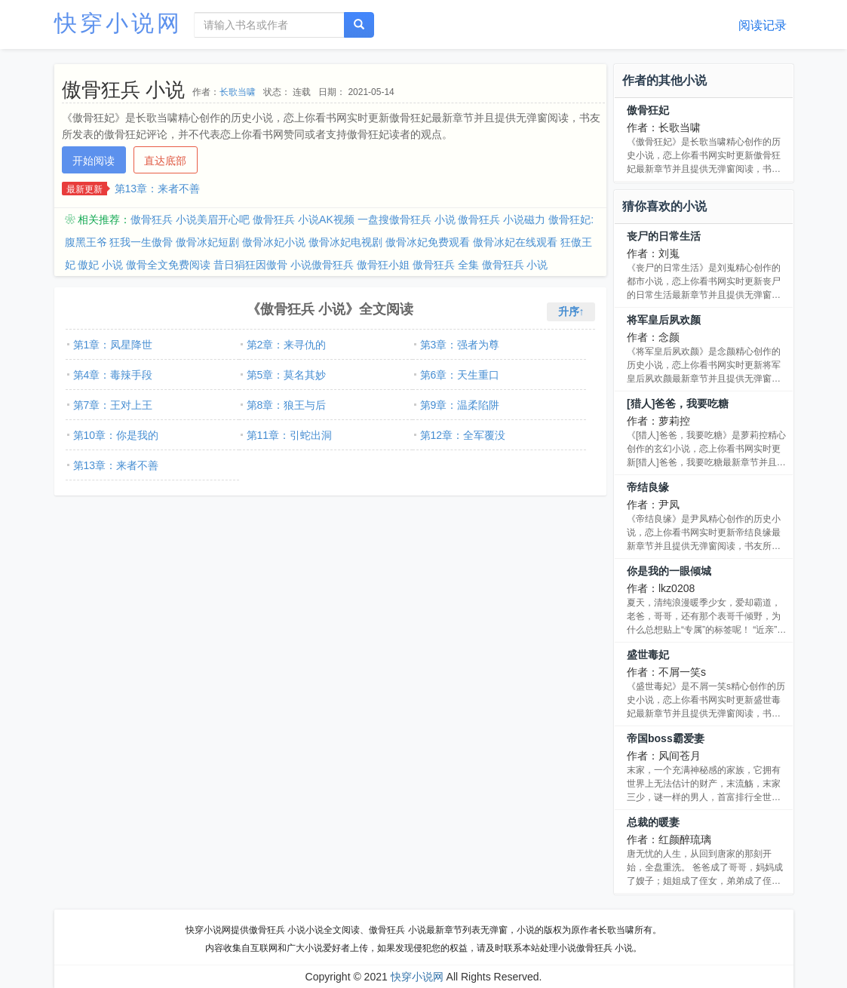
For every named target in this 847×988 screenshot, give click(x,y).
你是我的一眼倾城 (669, 571)
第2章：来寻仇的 (287, 345)
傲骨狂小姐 (383, 265)
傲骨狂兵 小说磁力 (501, 219)
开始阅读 (93, 161)
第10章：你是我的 (116, 435)
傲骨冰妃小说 (273, 242)
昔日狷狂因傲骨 (250, 265)
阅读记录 (762, 25)
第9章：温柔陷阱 (460, 405)
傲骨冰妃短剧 (207, 242)
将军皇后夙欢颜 (664, 320)
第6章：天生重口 (460, 375)
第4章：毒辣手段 (113, 375)
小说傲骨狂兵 (322, 265)
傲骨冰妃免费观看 (427, 242)
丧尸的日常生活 (664, 236)
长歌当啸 (237, 92)
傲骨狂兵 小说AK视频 (303, 219)
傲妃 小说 (100, 265)
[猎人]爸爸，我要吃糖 (678, 403)
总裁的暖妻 (653, 822)
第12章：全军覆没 (463, 435)
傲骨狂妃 (648, 110)
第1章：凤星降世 (113, 345)
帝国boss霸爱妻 (665, 738)
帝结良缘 (648, 487)
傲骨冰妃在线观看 (515, 242)
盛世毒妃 (648, 655)
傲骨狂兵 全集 (446, 265)
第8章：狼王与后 (287, 405)
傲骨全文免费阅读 (168, 265)
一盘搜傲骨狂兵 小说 (407, 219)
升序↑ (571, 311)
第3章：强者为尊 (460, 345)
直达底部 (165, 161)
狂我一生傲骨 (141, 242)
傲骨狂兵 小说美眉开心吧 (190, 219)
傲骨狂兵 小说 (515, 265)
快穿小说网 (118, 23)
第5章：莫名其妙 (287, 375)
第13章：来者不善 (158, 189)
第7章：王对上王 (113, 405)
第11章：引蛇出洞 (290, 435)
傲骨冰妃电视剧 (345, 242)
